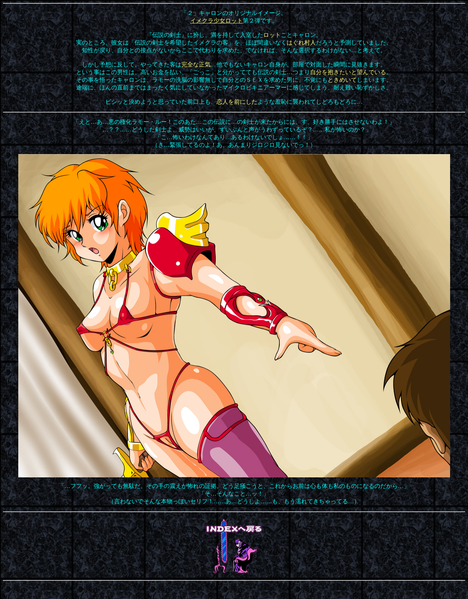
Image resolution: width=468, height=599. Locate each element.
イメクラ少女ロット (216, 21)
